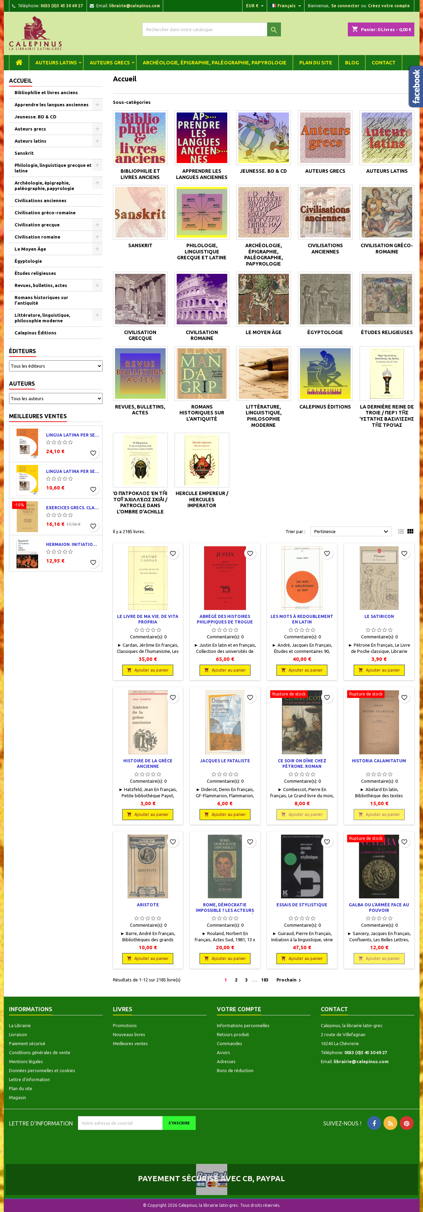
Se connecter (345, 5)
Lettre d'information (29, 1079)
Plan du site (315, 62)
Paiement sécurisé (27, 1043)
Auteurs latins (56, 62)
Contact (384, 62)
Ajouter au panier (148, 670)
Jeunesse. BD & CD (35, 116)
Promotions (125, 1025)
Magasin (17, 1097)
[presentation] (135, 1143)
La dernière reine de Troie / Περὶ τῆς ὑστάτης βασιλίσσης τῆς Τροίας (387, 416)
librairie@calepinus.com (134, 5)
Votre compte (239, 1009)
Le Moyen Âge (30, 248)
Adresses (226, 1061)
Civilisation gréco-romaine (45, 212)
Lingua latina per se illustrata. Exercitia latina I (72, 471)
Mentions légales (26, 1061)
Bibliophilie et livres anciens (46, 92)
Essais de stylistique (301, 905)
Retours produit (233, 1034)
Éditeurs (22, 351)
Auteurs (22, 383)
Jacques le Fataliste (225, 760)
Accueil (20, 81)
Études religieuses (35, 273)
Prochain (289, 980)
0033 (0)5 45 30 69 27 (62, 5)
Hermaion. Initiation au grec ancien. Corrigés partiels (72, 544)
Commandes (229, 1043)
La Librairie (20, 1025)
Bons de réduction (235, 1070)
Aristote (148, 905)
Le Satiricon (379, 616)
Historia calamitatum (379, 760)
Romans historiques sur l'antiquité (41, 300)
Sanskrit (24, 153)
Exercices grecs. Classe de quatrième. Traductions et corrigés (72, 507)
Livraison (18, 1034)
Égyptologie (28, 261)
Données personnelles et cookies (42, 1070)
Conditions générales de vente (39, 1052)
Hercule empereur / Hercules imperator (202, 499)
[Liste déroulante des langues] (287, 6)
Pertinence (352, 532)
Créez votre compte (389, 5)
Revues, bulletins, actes (41, 285)
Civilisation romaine (37, 236)
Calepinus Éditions (35, 332)
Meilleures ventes (38, 416)
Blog (352, 62)
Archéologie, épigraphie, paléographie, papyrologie (215, 62)
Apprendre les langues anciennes (52, 104)
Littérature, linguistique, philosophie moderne (42, 318)
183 (264, 979)
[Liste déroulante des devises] (255, 6)
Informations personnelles (243, 1025)
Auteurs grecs (110, 62)
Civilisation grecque (37, 224)
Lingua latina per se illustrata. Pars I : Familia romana (72, 435)
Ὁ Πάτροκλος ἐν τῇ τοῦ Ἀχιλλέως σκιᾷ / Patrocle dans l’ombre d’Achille (140, 502)
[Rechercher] (211, 29)
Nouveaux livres (129, 1034)
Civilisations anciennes (41, 200)
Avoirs (223, 1052)
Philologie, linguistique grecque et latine (53, 168)
